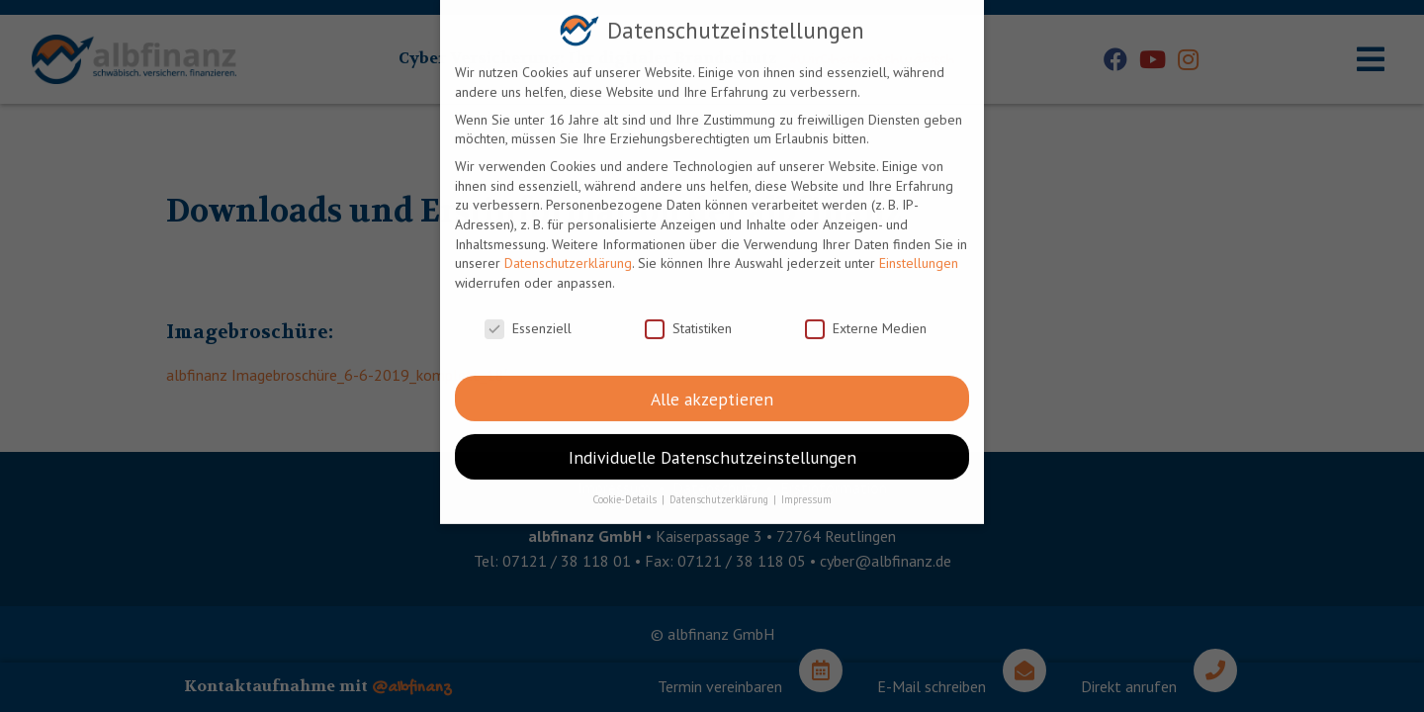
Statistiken (688, 317)
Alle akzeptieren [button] (712, 387)
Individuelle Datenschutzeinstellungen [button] (712, 445)
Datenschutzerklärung (568, 252)
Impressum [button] (806, 488)
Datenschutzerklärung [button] (720, 488)
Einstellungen (918, 252)
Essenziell (528, 317)
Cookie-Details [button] (626, 488)
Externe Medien (866, 317)
